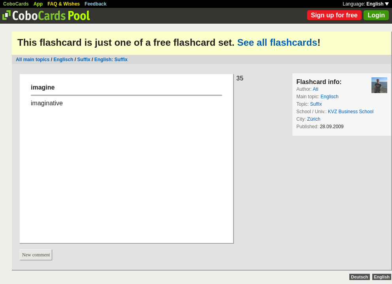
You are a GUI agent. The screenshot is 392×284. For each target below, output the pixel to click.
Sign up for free (334, 15)
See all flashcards (277, 42)
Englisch (63, 59)
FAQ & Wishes (63, 4)
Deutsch (359, 277)
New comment (36, 255)
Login (376, 15)
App (38, 4)
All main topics (32, 59)
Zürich (313, 119)
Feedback (95, 4)
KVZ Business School (350, 111)
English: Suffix (111, 59)
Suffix (83, 59)
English (377, 4)
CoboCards (16, 4)
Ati (315, 89)
